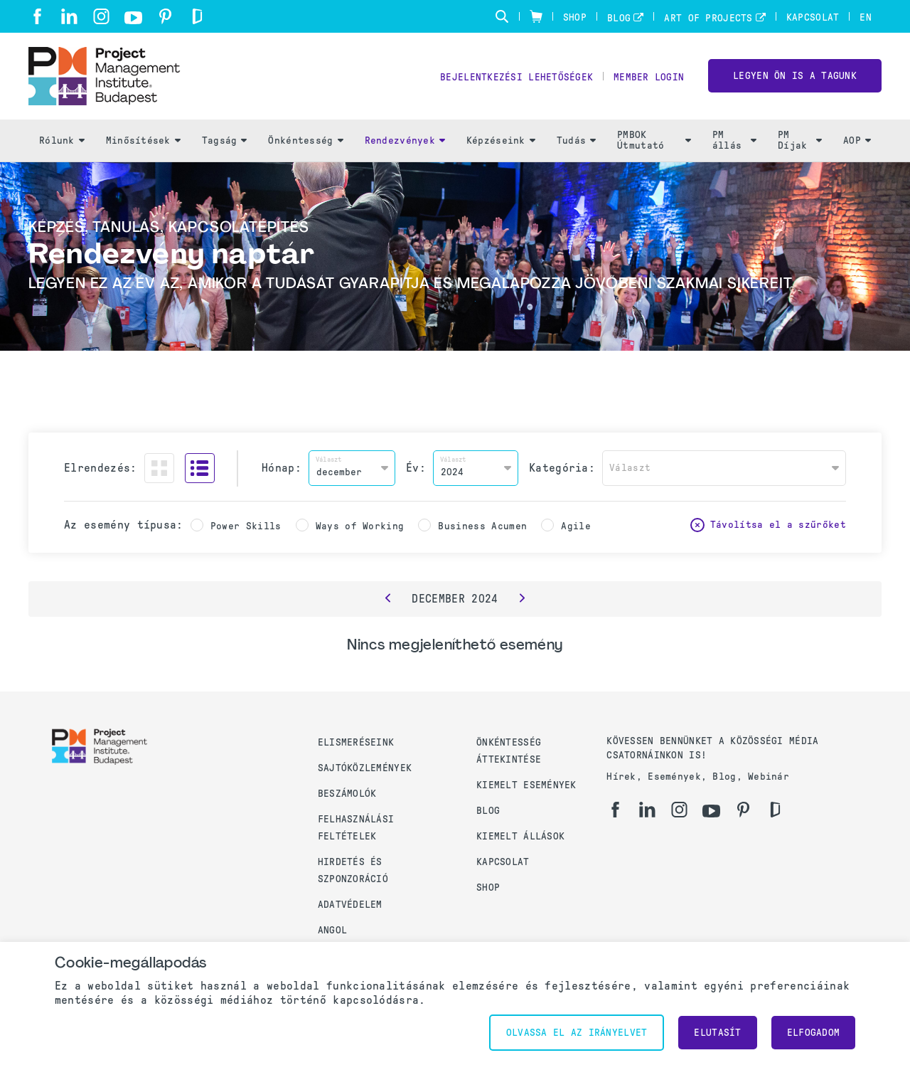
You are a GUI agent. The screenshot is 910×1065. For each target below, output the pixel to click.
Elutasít (717, 1032)
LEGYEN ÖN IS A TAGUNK (795, 77)
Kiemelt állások (520, 836)
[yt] (133, 17)
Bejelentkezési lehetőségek (515, 78)
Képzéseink (500, 142)
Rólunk (62, 142)
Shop (575, 17)
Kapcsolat (813, 17)
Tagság (224, 142)
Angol (332, 930)
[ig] (101, 16)
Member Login (649, 78)
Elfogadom (813, 1032)
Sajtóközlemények (365, 768)
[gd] (197, 16)
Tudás (576, 142)
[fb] (37, 16)
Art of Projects (708, 18)
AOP (857, 142)
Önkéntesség (305, 142)
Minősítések (143, 142)
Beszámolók (347, 793)
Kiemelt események (526, 785)
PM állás (734, 143)
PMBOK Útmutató (654, 143)
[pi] (165, 16)
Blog (619, 18)
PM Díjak (800, 143)
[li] (69, 16)
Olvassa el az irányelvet (577, 1032)
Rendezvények (405, 142)
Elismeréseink (356, 742)
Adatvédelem (350, 904)
